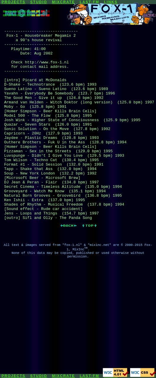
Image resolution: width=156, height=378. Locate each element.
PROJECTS (13, 2)
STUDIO (38, 2)
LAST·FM (89, 376)
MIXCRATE (63, 2)
